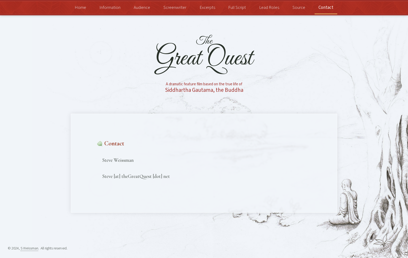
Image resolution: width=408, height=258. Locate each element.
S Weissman (29, 248)
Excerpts (207, 7)
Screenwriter (174, 7)
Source (298, 7)
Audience (142, 7)
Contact (325, 7)
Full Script (237, 7)
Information (109, 7)
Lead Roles (269, 7)
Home (80, 7)
